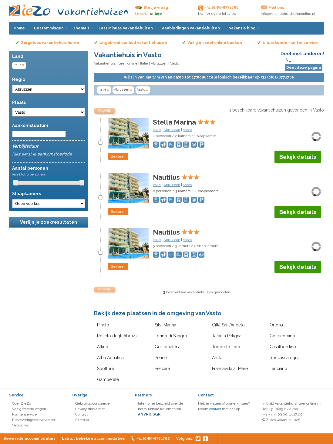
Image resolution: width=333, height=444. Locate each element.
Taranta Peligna (226, 335)
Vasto (143, 90)
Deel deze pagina (303, 67)
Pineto (103, 324)
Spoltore (105, 368)
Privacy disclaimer (90, 409)
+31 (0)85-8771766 (153, 438)
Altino (102, 346)
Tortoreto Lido (226, 346)
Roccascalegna (285, 357)
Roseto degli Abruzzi (118, 335)
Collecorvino (282, 335)
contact (215, 409)
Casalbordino (283, 346)
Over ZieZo (21, 403)
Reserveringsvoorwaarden (33, 420)
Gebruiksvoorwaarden (93, 403)
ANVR (143, 414)
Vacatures (20, 425)
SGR (156, 414)
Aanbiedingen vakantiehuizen (191, 28)
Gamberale (108, 379)
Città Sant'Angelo (228, 324)
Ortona (276, 324)
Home (19, 28)
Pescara (162, 368)
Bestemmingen (49, 28)
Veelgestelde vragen (29, 409)
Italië (19, 65)
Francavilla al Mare (230, 368)
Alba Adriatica (110, 357)
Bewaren (118, 156)
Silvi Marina (165, 324)
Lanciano (278, 368)
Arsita (217, 357)
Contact (81, 414)
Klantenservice (24, 414)
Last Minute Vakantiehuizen (126, 28)
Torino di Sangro (171, 335)
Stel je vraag (155, 7)
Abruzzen (159, 63)
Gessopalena (167, 346)
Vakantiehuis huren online (115, 63)
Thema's (81, 28)
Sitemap (82, 420)
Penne (161, 357)
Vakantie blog (242, 28)
